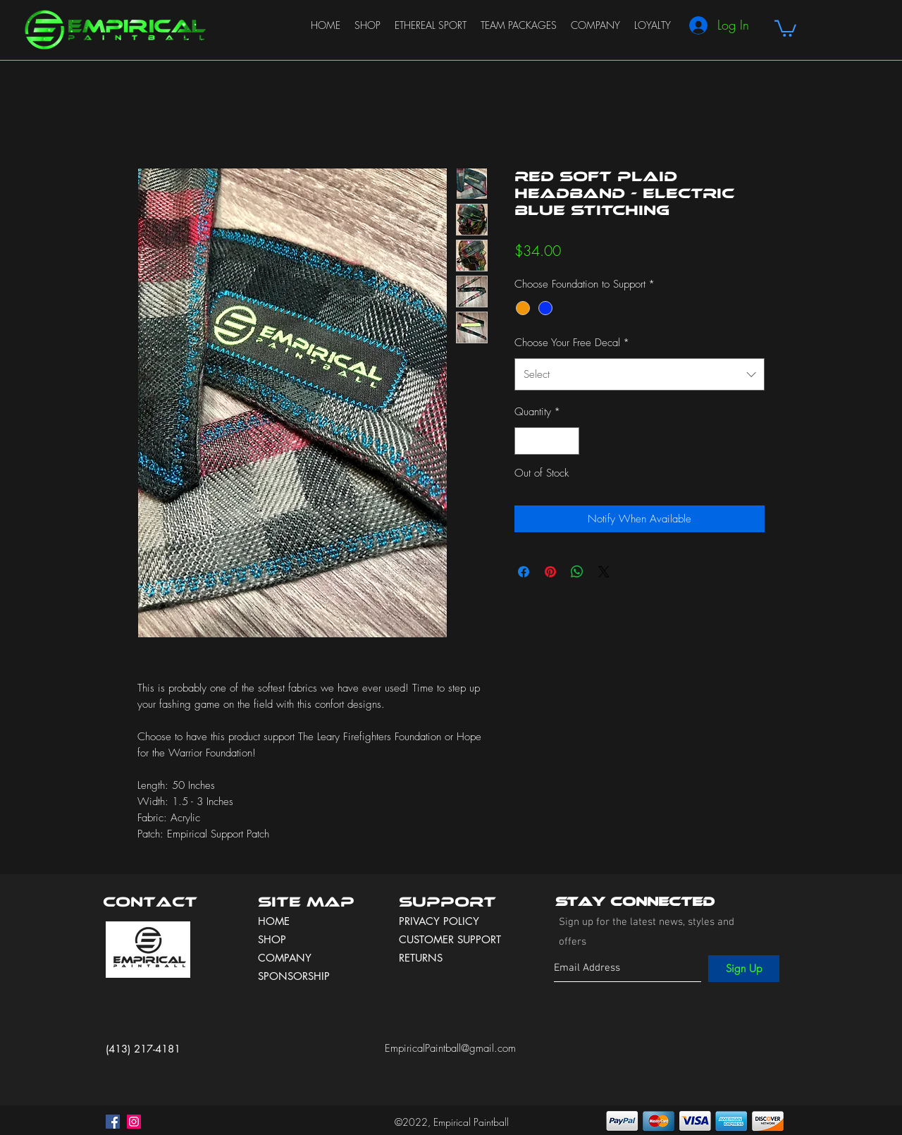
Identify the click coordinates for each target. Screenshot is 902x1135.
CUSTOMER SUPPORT (450, 939)
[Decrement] (526, 441)
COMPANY (284, 957)
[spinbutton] (547, 441)
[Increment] (568, 441)
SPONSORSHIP (294, 976)
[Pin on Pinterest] (550, 571)
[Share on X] (603, 571)
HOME (274, 921)
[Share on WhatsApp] (577, 571)
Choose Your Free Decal (571, 343)
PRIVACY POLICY (441, 921)
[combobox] (639, 374)
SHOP (272, 939)
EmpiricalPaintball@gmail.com (450, 1048)
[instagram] (134, 1122)
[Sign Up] (743, 968)
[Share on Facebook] (523, 571)
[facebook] (113, 1122)
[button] (785, 27)
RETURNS (421, 957)
